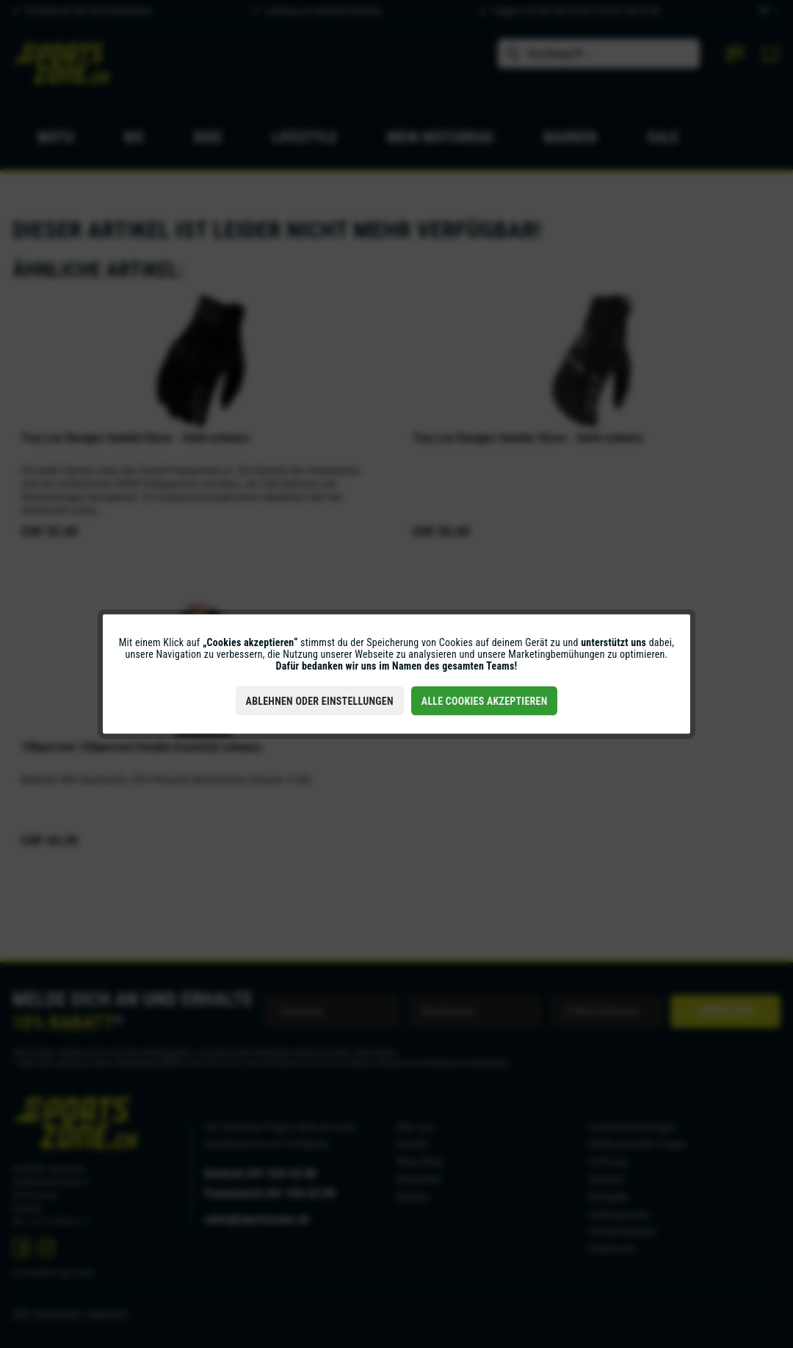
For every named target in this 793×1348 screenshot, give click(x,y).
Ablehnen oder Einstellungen (320, 701)
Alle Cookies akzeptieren (484, 701)
